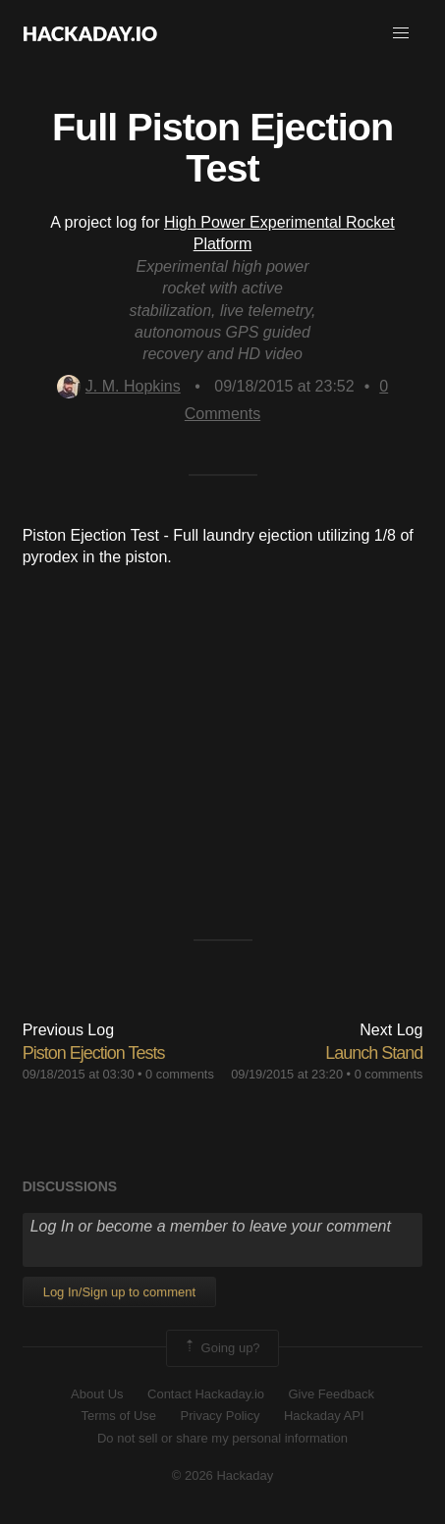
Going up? (221, 1348)
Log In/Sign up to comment (119, 1292)
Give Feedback (330, 1394)
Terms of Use (118, 1415)
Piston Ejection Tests (94, 1053)
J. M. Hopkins (119, 386)
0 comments (179, 1074)
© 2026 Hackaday (223, 1475)
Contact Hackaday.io (205, 1394)
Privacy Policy (220, 1415)
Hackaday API (324, 1415)
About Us (97, 1394)
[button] (400, 33)
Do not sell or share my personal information (222, 1438)
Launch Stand (373, 1053)
